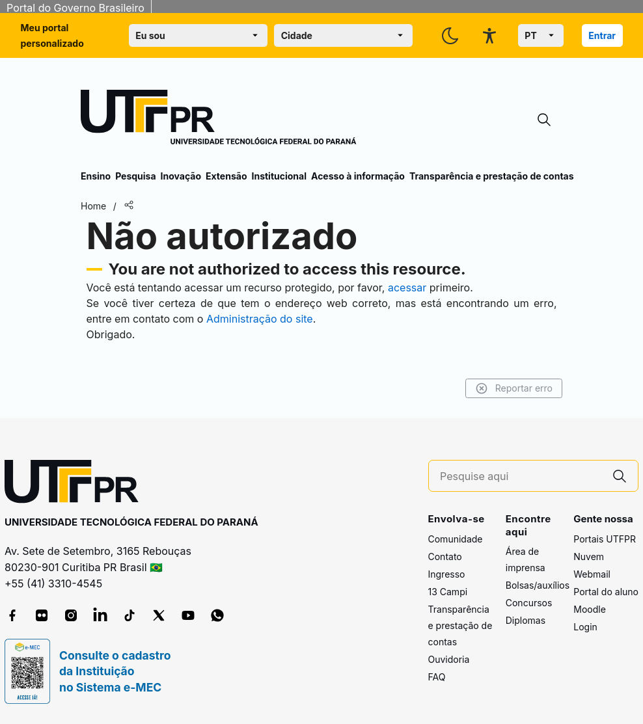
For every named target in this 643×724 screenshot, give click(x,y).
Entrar (602, 35)
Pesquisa (135, 175)
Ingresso (446, 574)
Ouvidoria (449, 659)
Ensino (96, 175)
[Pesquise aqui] (520, 476)
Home (93, 205)
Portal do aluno (605, 591)
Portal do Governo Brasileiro (75, 7)
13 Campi (448, 591)
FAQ (437, 676)
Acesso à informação (358, 175)
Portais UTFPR (604, 538)
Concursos (529, 602)
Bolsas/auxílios (537, 585)
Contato (445, 556)
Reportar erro (514, 388)
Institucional (279, 175)
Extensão (226, 175)
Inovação (181, 175)
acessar (407, 287)
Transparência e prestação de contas (491, 175)
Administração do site (259, 318)
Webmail (591, 574)
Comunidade (455, 538)
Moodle (589, 609)
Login (585, 626)
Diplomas (525, 620)
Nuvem (588, 556)
